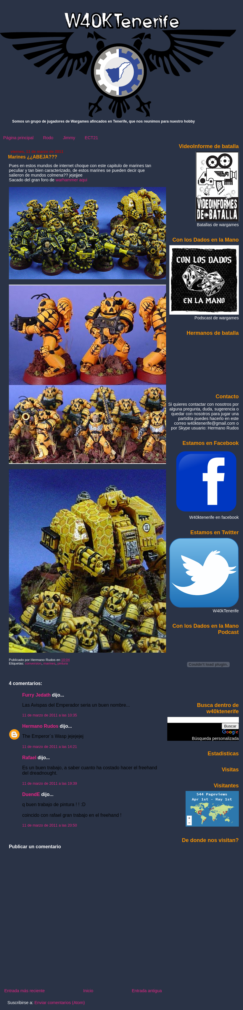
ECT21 (91, 137)
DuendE (31, 794)
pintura (62, 663)
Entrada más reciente (24, 990)
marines (50, 663)
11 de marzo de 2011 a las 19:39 (49, 783)
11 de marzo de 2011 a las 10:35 (49, 715)
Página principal (18, 137)
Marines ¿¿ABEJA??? (32, 156)
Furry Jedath (36, 694)
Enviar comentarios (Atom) (59, 1002)
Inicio (88, 990)
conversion (33, 663)
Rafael (29, 757)
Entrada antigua (147, 990)
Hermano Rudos (40, 726)
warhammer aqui (71, 179)
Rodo (48, 137)
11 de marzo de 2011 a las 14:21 (49, 747)
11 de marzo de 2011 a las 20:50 (49, 825)
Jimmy (69, 137)
